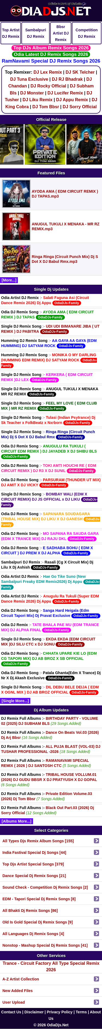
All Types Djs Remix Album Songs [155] (38, 841)
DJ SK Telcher (80, 72)
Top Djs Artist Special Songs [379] (33, 864)
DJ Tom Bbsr (45, 106)
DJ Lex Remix (47, 72)
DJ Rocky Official (48, 86)
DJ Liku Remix (37, 99)
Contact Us (11, 1012)
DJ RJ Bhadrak (67, 79)
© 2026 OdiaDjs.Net (51, 1025)
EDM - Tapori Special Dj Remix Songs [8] (39, 899)
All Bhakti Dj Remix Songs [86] (30, 910)
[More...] (9, 280)
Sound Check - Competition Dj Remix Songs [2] (45, 887)
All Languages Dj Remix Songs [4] (33, 934)
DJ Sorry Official (80, 106)
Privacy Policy (59, 1012)
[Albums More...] (16, 821)
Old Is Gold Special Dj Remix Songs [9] (37, 922)
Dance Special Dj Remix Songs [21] (34, 876)
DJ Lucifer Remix (65, 93)
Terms (81, 1012)
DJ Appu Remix (72, 99)
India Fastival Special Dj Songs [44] (34, 852)
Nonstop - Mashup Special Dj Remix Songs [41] (45, 945)
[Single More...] (15, 701)
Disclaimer (34, 1012)
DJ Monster (32, 93)
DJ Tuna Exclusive (29, 79)
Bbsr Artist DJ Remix (61, 33)
